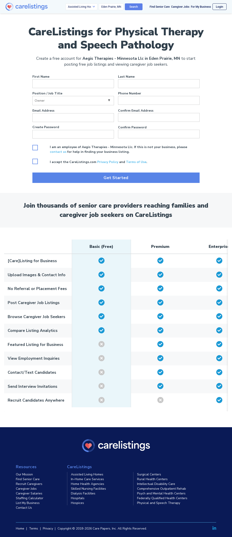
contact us (58, 152)
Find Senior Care (160, 6)
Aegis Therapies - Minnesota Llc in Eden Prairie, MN (131, 58)
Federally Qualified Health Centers (162, 498)
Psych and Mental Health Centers (161, 493)
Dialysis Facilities (83, 493)
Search (133, 6)
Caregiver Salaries (29, 493)
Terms (33, 528)
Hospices (77, 503)
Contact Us (24, 508)
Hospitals (78, 498)
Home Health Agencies (87, 484)
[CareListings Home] (39, 7)
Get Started (116, 177)
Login (219, 6)
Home (20, 528)
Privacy (48, 528)
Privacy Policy (107, 162)
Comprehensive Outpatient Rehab (161, 489)
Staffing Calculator (29, 498)
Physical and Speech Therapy (158, 503)
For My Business (201, 6)
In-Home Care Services (87, 479)
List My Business (28, 503)
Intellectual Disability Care (156, 484)
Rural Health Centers (152, 479)
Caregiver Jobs (180, 6)
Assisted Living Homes (87, 474)
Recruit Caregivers (29, 484)
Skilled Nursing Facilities (88, 489)
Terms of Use (136, 162)
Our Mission (24, 474)
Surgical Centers (149, 474)
